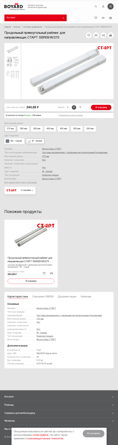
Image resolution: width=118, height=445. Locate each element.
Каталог (10, 18)
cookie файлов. (40, 435)
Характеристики (17, 297)
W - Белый (47, 172)
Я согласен (93, 434)
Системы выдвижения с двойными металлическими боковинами (74, 153)
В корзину (101, 108)
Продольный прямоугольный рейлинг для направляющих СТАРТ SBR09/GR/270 (30, 260)
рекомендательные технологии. (46, 439)
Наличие (86, 297)
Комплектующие (50, 175)
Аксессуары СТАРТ (52, 149)
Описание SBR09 (43, 297)
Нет (44, 160)
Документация (67, 297)
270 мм (45, 157)
